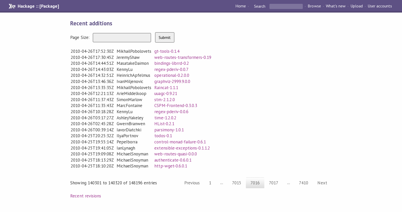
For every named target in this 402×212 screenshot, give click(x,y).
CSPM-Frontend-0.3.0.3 (175, 105)
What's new (336, 6)
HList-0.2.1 (164, 123)
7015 (236, 183)
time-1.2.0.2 (165, 118)
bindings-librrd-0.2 (171, 63)
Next (322, 183)
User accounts (380, 6)
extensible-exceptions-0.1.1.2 (182, 148)
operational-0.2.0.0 (171, 75)
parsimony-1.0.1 (169, 130)
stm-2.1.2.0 (164, 99)
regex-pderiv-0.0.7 (171, 69)
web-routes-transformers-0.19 (182, 57)
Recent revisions (85, 196)
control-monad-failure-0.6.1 (180, 142)
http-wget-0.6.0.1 (170, 166)
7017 (273, 183)
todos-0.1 (163, 136)
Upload (356, 6)
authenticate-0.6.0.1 (172, 160)
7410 (303, 183)
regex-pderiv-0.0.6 (171, 111)
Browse (314, 6)
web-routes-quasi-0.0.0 (175, 154)
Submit (165, 37)
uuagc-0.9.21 (165, 93)
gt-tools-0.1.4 (166, 51)
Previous (192, 183)
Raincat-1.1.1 (166, 87)
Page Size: (80, 37)
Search (259, 6)
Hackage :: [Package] (38, 6)
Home (240, 6)
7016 (255, 183)
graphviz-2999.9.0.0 (172, 81)
